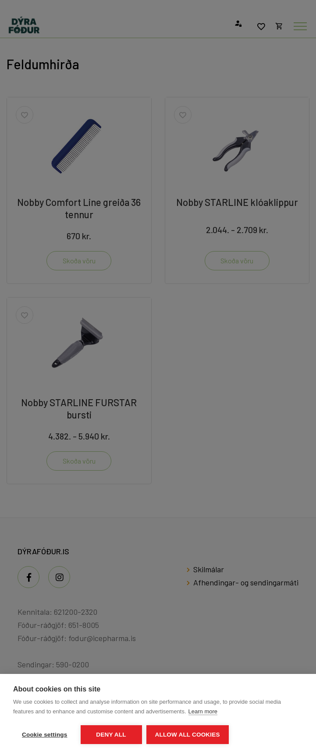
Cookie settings (44, 734)
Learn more (202, 711)
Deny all (111, 734)
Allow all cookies (187, 734)
